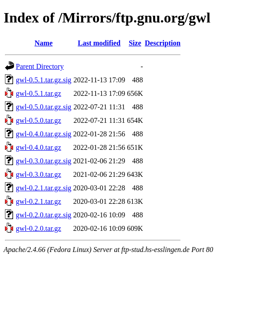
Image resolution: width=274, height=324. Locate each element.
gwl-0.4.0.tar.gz (38, 147)
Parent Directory (40, 66)
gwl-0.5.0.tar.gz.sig (43, 107)
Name (44, 43)
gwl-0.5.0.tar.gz (38, 120)
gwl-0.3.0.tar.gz (38, 174)
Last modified (99, 43)
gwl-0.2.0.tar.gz (38, 228)
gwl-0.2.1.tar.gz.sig (43, 188)
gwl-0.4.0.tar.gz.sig (43, 134)
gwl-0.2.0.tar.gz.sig (43, 215)
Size (135, 43)
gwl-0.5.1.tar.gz (38, 93)
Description (163, 43)
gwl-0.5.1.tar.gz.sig (43, 80)
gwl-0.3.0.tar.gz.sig (43, 161)
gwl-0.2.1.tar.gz (38, 201)
